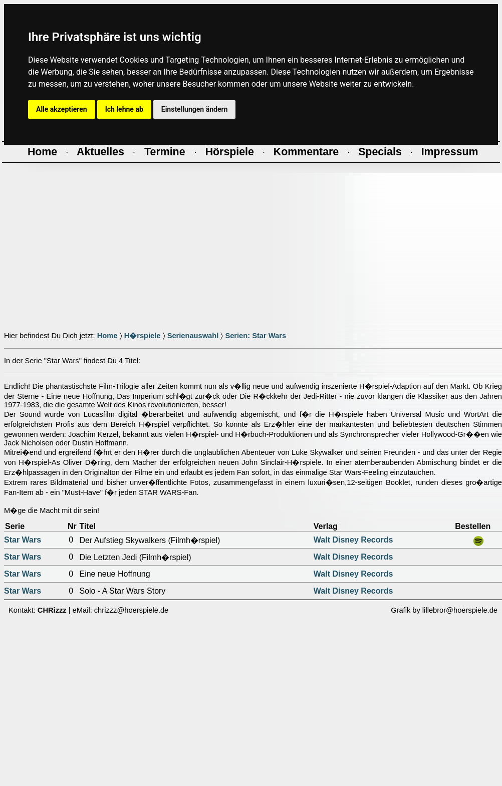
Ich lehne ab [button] (124, 109)
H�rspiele (142, 336)
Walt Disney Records (353, 540)
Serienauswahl (193, 336)
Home (107, 336)
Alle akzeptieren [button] (61, 109)
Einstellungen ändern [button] (194, 109)
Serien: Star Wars (255, 336)
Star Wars (22, 540)
